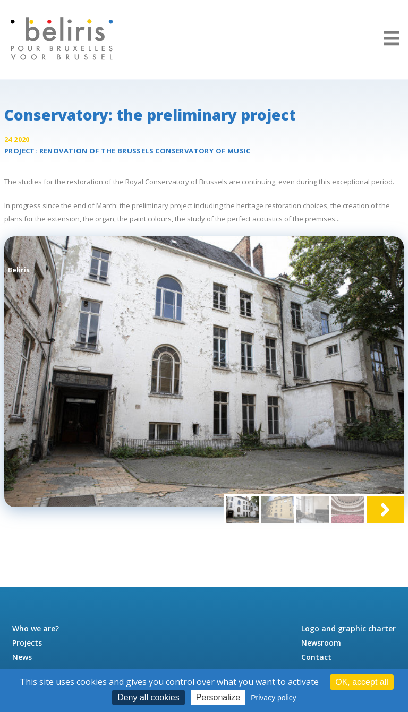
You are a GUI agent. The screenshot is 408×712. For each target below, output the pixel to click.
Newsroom (321, 643)
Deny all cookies (148, 697)
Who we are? (35, 628)
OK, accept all (361, 682)
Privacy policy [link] (273, 697)
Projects (27, 643)
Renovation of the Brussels (145, 151)
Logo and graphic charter (348, 628)
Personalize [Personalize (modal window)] (218, 697)
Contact (316, 657)
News (22, 657)
